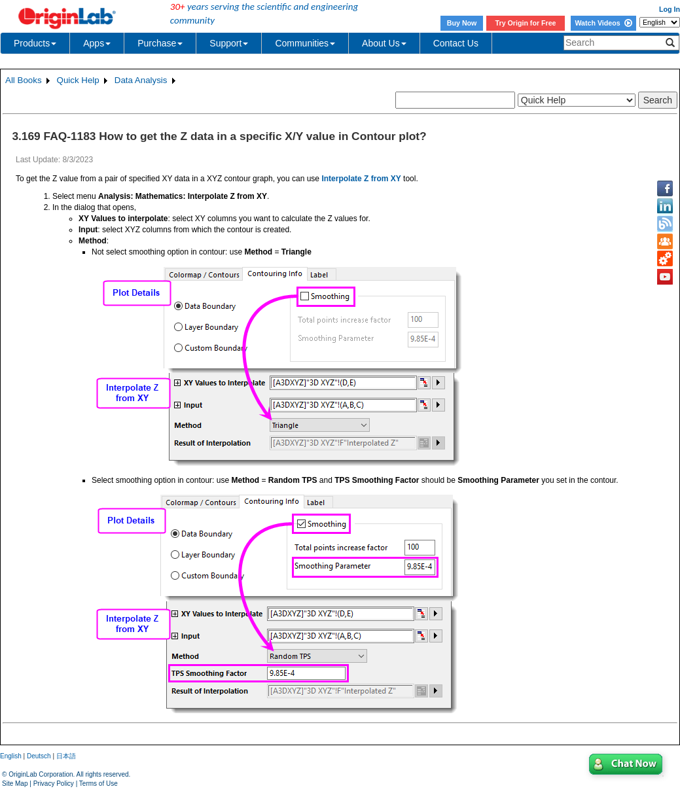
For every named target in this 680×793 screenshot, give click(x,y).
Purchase (160, 43)
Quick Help (78, 80)
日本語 (66, 756)
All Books (23, 80)
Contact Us (455, 43)
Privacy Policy (53, 783)
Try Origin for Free (525, 23)
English (11, 756)
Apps (97, 43)
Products (35, 43)
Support (228, 43)
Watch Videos (603, 23)
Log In (669, 9)
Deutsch (39, 756)
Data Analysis (141, 80)
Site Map (14, 783)
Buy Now (462, 23)
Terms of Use (98, 783)
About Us (384, 43)
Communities (305, 43)
